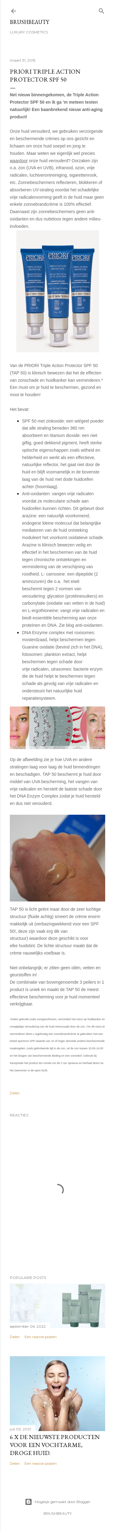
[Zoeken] (101, 10)
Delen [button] (15, 1093)
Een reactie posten (41, 1336)
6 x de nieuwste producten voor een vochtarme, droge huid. (55, 1445)
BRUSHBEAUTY (29, 21)
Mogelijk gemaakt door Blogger (57, 1502)
